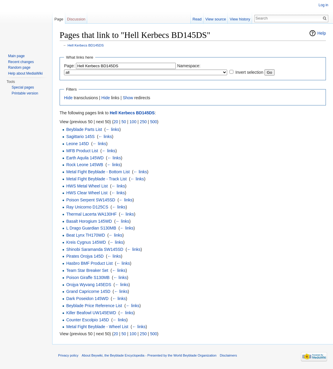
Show (128, 97)
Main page (16, 56)
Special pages (23, 87)
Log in (323, 5)
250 (143, 121)
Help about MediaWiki (25, 73)
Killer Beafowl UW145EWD (91, 312)
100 (133, 121)
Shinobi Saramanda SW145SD (94, 249)
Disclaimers (228, 355)
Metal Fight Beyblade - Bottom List (98, 171)
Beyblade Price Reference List (94, 305)
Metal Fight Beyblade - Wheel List (97, 326)
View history (240, 19)
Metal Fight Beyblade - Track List (96, 179)
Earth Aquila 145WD (84, 157)
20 (116, 121)
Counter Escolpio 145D (87, 319)
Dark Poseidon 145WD (87, 298)
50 (124, 121)
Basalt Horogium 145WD (89, 221)
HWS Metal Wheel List (87, 186)
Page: (69, 65)
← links (112, 129)
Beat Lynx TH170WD (85, 235)
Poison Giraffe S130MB (87, 277)
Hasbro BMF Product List (89, 263)
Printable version (25, 93)
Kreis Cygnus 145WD (86, 242)
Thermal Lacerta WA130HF (91, 214)
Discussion (76, 19)
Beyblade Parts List (84, 129)
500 (153, 121)
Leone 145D (77, 143)
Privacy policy (68, 355)
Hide (68, 97)
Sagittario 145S (80, 136)
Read (197, 19)
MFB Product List (82, 150)
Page (58, 19)
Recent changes (21, 62)
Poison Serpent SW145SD (90, 200)
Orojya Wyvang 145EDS (88, 284)
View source (215, 19)
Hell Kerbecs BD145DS (86, 45)
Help (321, 33)
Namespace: (188, 65)
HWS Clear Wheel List (86, 192)
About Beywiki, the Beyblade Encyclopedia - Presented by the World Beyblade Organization (149, 355)
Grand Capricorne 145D (88, 291)
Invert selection (249, 72)
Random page (19, 67)
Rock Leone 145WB (84, 164)
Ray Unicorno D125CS (87, 207)
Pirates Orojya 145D (84, 256)
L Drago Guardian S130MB (91, 228)
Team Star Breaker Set (87, 270)
